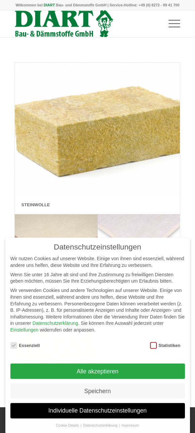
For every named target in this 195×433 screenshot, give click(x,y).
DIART (49, 5)
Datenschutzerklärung (55, 328)
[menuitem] (171, 23)
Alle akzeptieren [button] (97, 376)
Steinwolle (35, 204)
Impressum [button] (130, 430)
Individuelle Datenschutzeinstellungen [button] (97, 415)
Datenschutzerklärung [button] (100, 430)
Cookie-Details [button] (68, 430)
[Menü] (171, 23)
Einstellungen (24, 335)
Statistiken (165, 350)
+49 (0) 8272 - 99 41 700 (159, 5)
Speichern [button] (97, 395)
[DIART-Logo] (81, 23)
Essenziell (25, 350)
